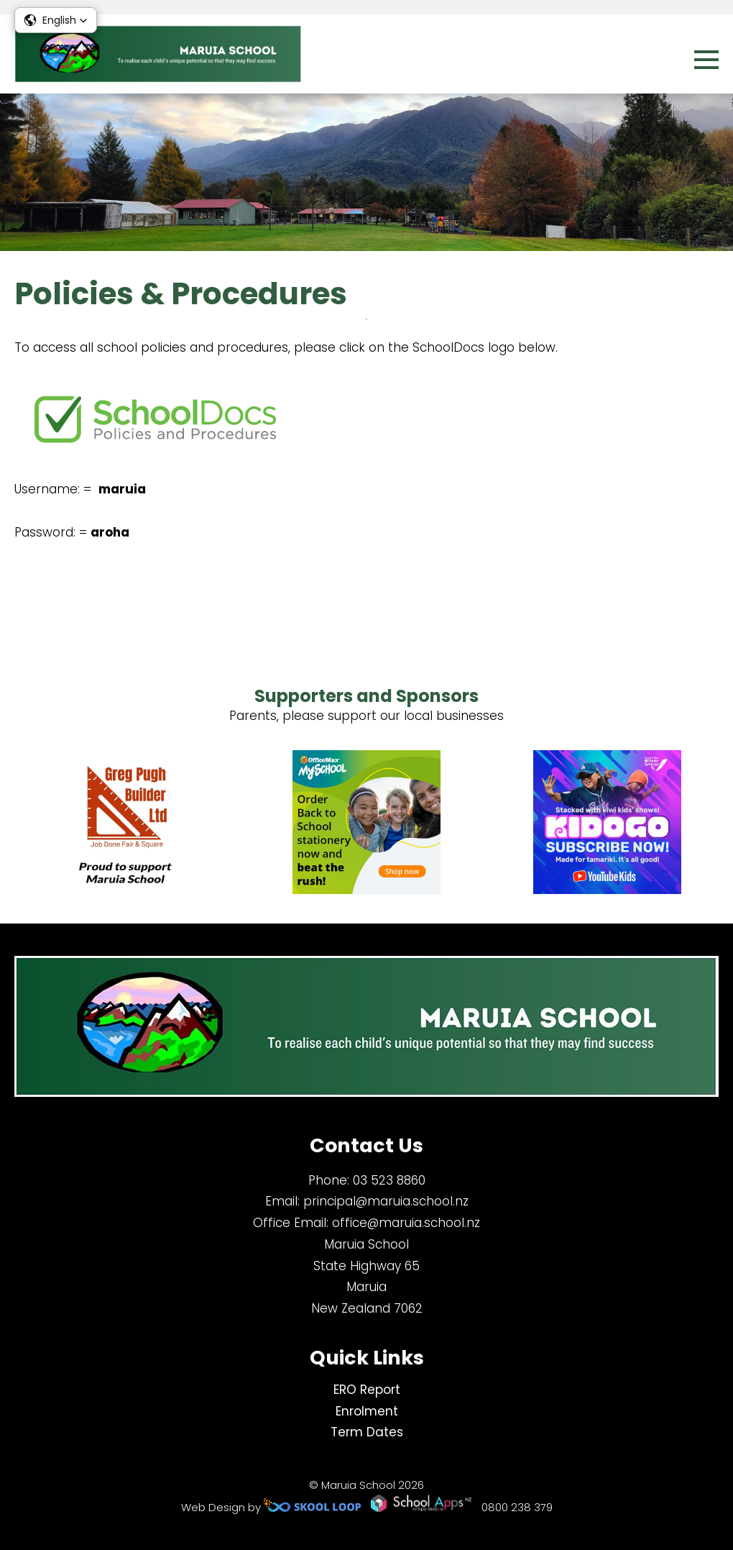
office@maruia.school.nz (406, 1222)
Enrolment (367, 1411)
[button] (56, 20)
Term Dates (367, 1432)
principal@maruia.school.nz (386, 1201)
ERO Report (366, 1389)
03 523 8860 (389, 1180)
